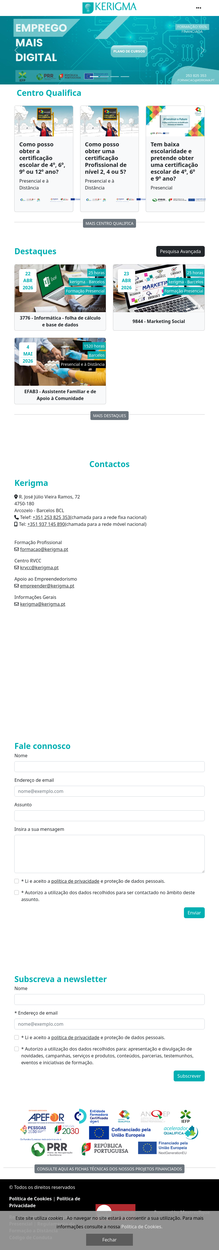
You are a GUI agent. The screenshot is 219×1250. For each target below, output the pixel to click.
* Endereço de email (36, 1013)
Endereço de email (34, 780)
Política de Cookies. (141, 1226)
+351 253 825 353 (51, 517)
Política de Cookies (30, 1199)
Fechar (109, 1240)
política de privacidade (75, 881)
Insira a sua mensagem (39, 829)
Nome (20, 755)
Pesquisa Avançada (180, 251)
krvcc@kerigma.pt (39, 567)
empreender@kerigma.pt (47, 586)
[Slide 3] (114, 76)
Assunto (23, 804)
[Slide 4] (125, 76)
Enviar (194, 913)
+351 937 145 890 (46, 524)
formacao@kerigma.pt (44, 549)
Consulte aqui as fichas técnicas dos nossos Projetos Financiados (109, 1169)
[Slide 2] (104, 76)
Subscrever (189, 1076)
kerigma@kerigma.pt (42, 604)
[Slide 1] (94, 76)
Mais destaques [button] (109, 415)
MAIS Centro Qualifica (109, 223)
